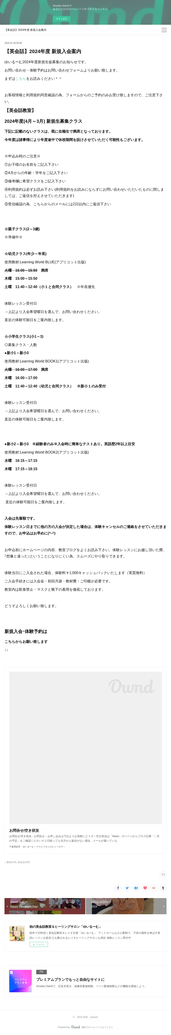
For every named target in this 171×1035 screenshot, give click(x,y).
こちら (20, 78)
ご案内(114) (10, 862)
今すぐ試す (61, 19)
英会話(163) (24, 862)
